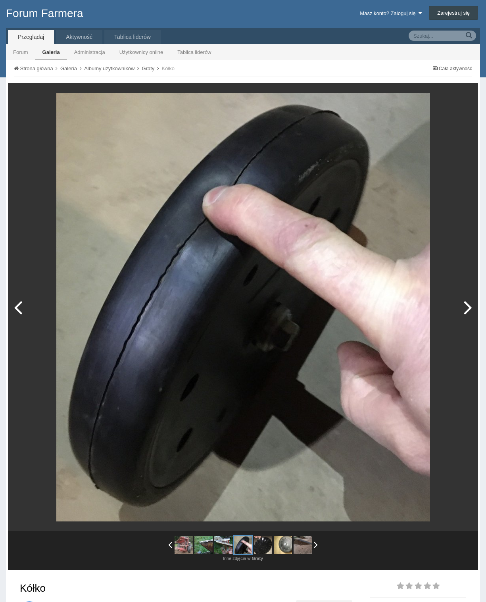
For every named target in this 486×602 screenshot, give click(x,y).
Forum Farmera (44, 13)
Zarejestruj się (453, 13)
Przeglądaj (31, 37)
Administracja (89, 52)
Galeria (51, 52)
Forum (20, 52)
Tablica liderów (194, 52)
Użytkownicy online (141, 52)
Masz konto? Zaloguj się (390, 13)
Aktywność (79, 37)
